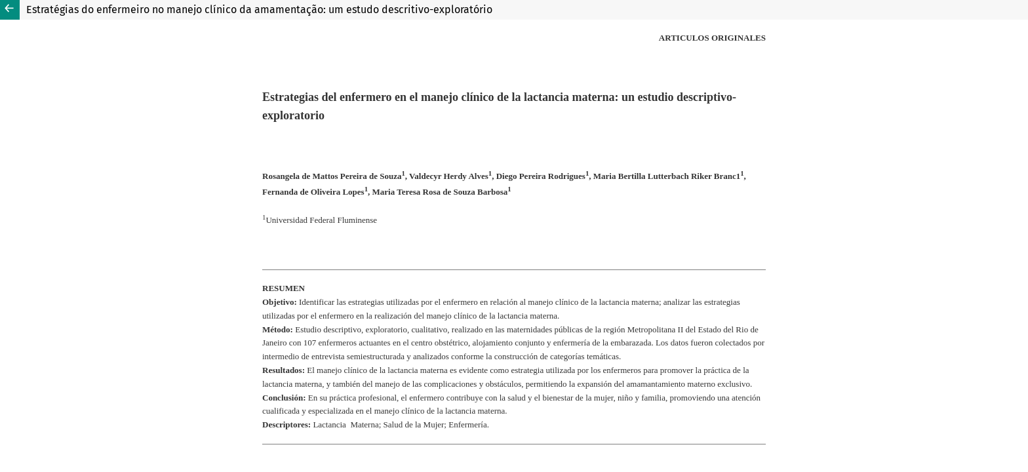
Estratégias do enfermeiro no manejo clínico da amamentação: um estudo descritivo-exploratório (259, 9)
